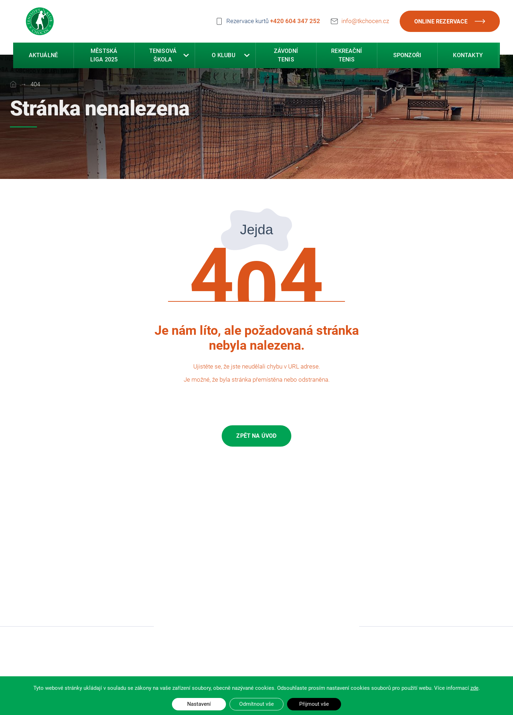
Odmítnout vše (256, 704)
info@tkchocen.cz (365, 19)
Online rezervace (449, 21)
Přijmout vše (314, 704)
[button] (186, 56)
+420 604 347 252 (295, 20)
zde (474, 688)
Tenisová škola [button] (163, 56)
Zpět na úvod (256, 435)
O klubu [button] (223, 56)
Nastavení (199, 704)
